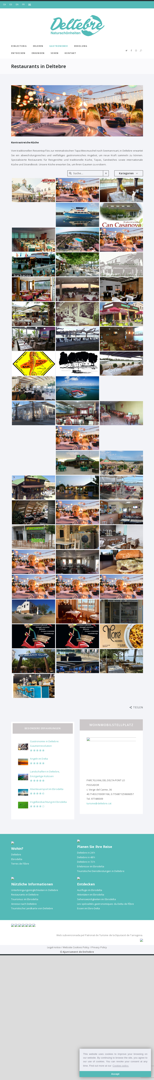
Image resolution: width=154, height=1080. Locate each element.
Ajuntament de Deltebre (78, 1026)
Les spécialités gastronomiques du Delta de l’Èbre (105, 904)
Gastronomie (58, 46)
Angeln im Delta (39, 758)
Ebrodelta (16, 859)
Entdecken (18, 53)
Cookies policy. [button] (120, 1065)
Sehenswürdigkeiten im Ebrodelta (96, 899)
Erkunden (38, 53)
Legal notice (54, 1022)
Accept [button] (115, 1074)
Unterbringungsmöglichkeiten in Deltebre (34, 890)
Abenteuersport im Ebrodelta (46, 789)
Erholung (80, 46)
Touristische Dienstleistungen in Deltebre (100, 871)
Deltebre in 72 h (86, 861)
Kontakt (70, 53)
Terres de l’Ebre (20, 863)
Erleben (38, 46)
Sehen (54, 53)
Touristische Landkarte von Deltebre (32, 908)
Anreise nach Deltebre (24, 904)
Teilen (138, 707)
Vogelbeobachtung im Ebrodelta (48, 802)
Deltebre (16, 854)
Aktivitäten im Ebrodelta (90, 894)
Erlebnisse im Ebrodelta (90, 866)
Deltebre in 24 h (86, 852)
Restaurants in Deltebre (25, 894)
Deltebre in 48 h (86, 857)
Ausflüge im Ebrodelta (89, 890)
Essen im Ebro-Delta (88, 908)
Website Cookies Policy (76, 1022)
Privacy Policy (99, 1022)
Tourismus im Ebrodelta (24, 899)
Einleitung (19, 46)
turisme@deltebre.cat (99, 803)
